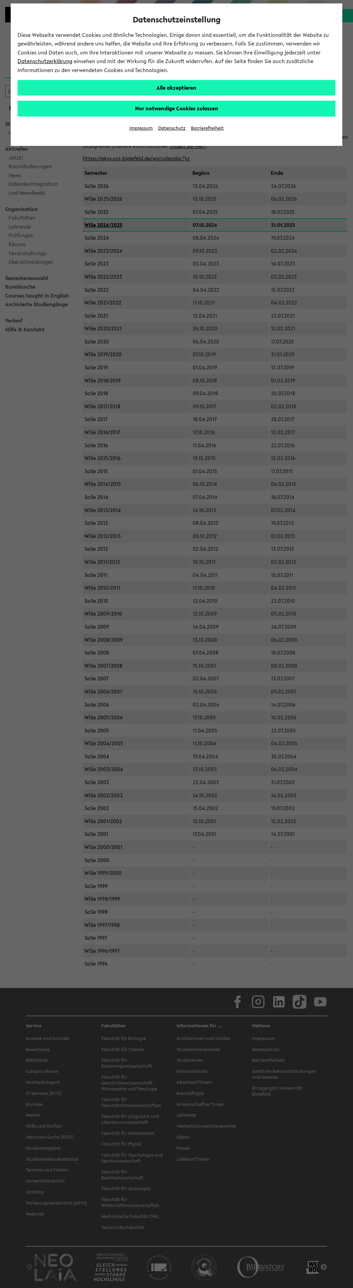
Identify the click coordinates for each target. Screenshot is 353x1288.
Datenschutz (171, 128)
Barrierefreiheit (207, 128)
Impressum (141, 128)
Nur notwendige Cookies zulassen (176, 108)
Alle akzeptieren (176, 87)
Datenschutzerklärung (45, 61)
